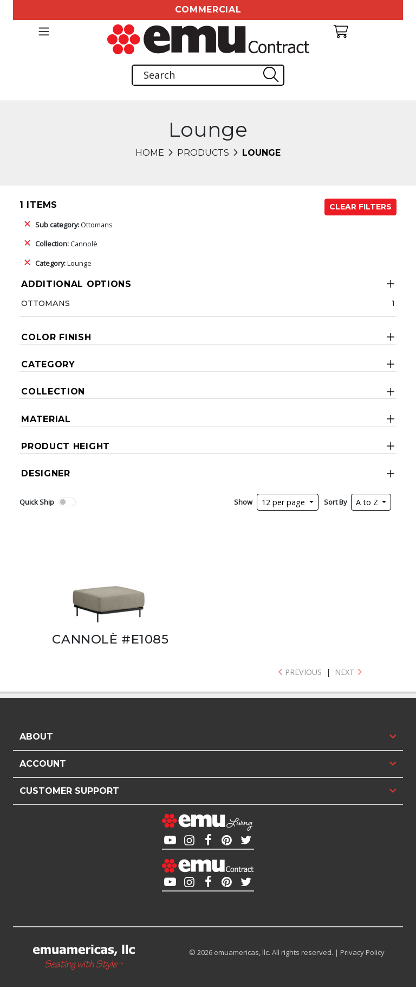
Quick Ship (37, 502)
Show (243, 502)
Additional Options (76, 284)
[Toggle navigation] (43, 31)
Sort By (335, 502)
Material (46, 419)
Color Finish (56, 337)
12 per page (284, 502)
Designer (45, 473)
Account (43, 764)
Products (203, 153)
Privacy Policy (362, 952)
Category (48, 364)
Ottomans (74, 225)
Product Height (65, 446)
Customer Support (69, 791)
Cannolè (66, 244)
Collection (53, 391)
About (36, 736)
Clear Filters (360, 207)
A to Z (368, 502)
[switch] (67, 502)
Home (149, 153)
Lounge (63, 263)
